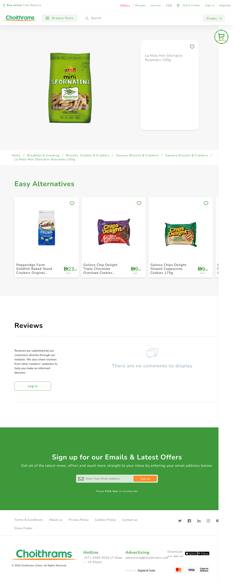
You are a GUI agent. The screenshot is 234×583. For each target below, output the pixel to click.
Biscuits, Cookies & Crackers (88, 155)
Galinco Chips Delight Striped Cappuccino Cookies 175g (168, 269)
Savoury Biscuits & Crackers (137, 155)
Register (225, 5)
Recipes (140, 5)
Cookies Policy (105, 520)
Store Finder (23, 528)
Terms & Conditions (28, 520)
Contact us (129, 520)
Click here (111, 491)
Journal (156, 5)
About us (55, 520)
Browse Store (60, 18)
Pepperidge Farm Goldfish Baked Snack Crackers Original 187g (34, 271)
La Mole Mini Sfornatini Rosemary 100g (44, 159)
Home (16, 155)
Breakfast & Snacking (43, 155)
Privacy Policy (79, 520)
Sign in (210, 5)
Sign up (145, 479)
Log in (33, 386)
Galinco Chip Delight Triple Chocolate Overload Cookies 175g (100, 271)
